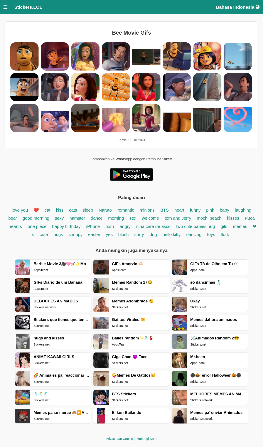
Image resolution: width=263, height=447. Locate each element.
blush (123, 234)
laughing (243, 210)
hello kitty (171, 234)
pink (210, 210)
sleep (88, 210)
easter (94, 234)
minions (147, 210)
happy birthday (67, 226)
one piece (37, 226)
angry (125, 226)
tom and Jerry (178, 218)
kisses (233, 218)
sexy (59, 218)
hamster (77, 218)
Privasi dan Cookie (119, 438)
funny (195, 210)
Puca (250, 218)
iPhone (93, 226)
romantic (126, 210)
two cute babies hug (195, 226)
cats (73, 210)
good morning (37, 218)
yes (109, 234)
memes (240, 226)
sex (134, 218)
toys (211, 234)
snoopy (76, 234)
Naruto (105, 210)
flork (225, 234)
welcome (150, 218)
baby (224, 210)
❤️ (36, 210)
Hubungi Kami (147, 438)
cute (44, 234)
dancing (193, 234)
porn (109, 226)
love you (20, 210)
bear (12, 218)
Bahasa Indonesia (238, 7)
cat (48, 210)
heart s (15, 226)
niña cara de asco (153, 226)
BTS (164, 210)
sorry (139, 234)
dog (153, 234)
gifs (224, 226)
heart (179, 210)
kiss (59, 210)
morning (116, 218)
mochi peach (209, 218)
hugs (59, 234)
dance (97, 218)
